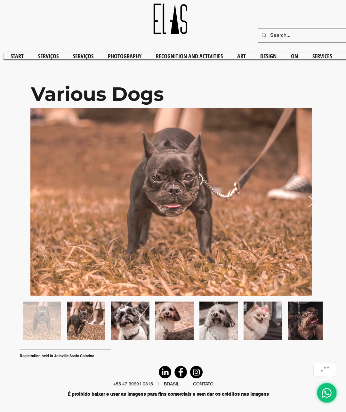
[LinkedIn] (165, 372)
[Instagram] (196, 372)
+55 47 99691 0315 (133, 383)
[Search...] (306, 35)
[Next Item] (311, 202)
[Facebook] (180, 372)
